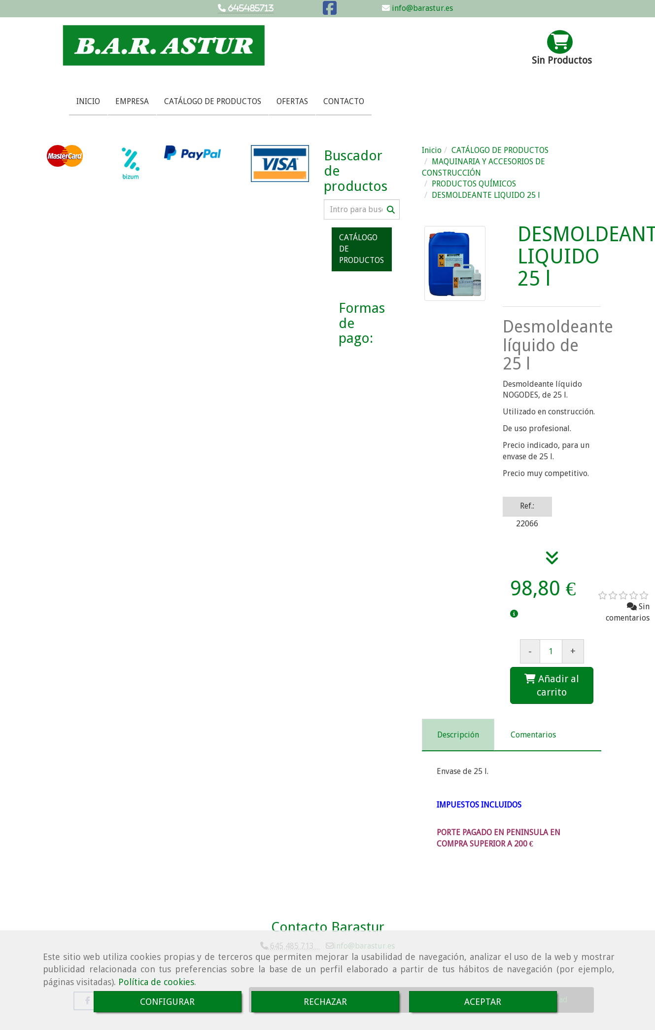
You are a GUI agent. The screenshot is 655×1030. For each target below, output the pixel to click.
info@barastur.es (421, 8)
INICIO (88, 101)
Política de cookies (156, 982)
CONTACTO (343, 101)
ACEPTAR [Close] (482, 1001)
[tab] (458, 735)
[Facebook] (330, 11)
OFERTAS (292, 101)
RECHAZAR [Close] (325, 1001)
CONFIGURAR (167, 1001)
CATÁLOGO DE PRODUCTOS (212, 101)
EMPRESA (132, 101)
